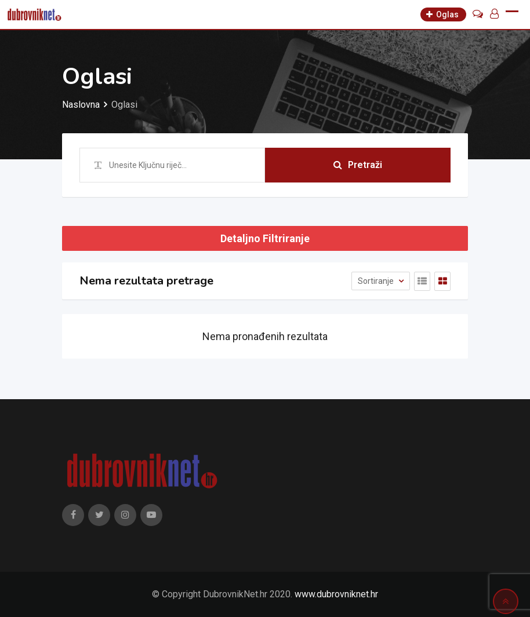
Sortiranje (376, 281)
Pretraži (357, 164)
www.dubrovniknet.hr (336, 594)
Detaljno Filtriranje (265, 238)
